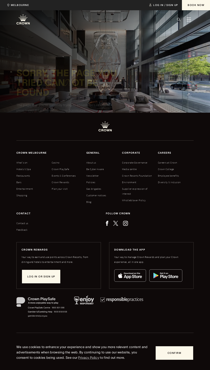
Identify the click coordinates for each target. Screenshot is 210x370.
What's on (21, 162)
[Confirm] (174, 353)
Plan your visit (60, 188)
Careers (164, 152)
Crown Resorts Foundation (137, 175)
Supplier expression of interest (134, 191)
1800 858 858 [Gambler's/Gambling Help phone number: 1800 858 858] (60, 312)
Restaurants (23, 175)
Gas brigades (93, 188)
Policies (90, 182)
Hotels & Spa (23, 169)
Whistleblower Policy (134, 200)
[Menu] (189, 19)
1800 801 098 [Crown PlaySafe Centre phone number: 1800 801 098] (58, 307)
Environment (129, 182)
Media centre (129, 169)
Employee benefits (168, 175)
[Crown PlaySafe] (41, 303)
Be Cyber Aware (95, 169)
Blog (88, 201)
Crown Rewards (60, 182)
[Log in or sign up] (41, 276)
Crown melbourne (31, 152)
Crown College (166, 169)
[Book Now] (196, 5)
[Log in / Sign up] (163, 5)
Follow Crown (118, 213)
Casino (55, 162)
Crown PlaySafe (60, 169)
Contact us (22, 223)
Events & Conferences (64, 175)
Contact (23, 213)
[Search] (179, 19)
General (93, 152)
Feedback (22, 229)
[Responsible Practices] (121, 307)
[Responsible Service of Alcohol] (84, 307)
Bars (19, 182)
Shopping (21, 195)
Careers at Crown (167, 162)
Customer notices (96, 195)
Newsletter (92, 175)
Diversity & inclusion (169, 182)
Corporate (131, 152)
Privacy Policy (88, 357)
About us (91, 162)
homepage (77, 111)
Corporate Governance (134, 162)
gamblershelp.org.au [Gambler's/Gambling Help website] (38, 316)
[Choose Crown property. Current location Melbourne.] (17, 5)
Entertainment (24, 188)
